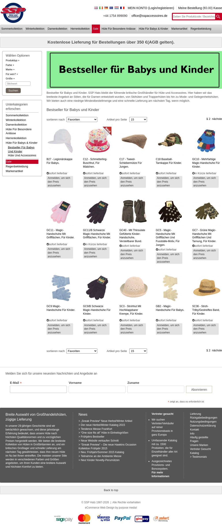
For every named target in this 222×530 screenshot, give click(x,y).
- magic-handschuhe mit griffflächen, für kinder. (60, 234)
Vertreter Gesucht (200, 449)
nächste (217, 119)
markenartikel (179, 28)
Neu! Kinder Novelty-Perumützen (100, 460)
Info (192, 433)
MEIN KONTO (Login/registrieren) (151, 8)
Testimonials (199, 456)
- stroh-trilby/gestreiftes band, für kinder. (206, 310)
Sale (8, 161)
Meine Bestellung (190, 8)
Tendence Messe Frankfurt (96, 429)
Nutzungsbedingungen (203, 421)
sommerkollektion (11, 28)
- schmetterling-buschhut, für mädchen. (95, 163)
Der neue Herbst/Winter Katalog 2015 (103, 425)
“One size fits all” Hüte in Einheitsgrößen (104, 432)
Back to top (111, 490)
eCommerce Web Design (100, 507)
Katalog (194, 453)
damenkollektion (57, 28)
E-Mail (16, 383)
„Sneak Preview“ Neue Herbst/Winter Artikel (106, 421)
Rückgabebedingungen (203, 417)
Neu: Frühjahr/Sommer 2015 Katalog (102, 452)
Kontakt (194, 429)
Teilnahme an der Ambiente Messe (101, 456)
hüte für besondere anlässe (118, 28)
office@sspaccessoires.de (149, 15)
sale (95, 28)
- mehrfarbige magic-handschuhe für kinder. (206, 163)
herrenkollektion (80, 28)
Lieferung (195, 413)
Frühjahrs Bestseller (92, 436)
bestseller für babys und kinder (21, 149)
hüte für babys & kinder (153, 28)
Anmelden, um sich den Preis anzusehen (59, 181)
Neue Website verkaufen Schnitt (100, 440)
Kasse (217, 8)
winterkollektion (35, 28)
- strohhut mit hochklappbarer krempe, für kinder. (131, 310)
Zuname (133, 383)
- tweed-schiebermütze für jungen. (130, 163)
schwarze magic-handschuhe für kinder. (97, 310)
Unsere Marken (199, 445)
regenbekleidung (201, 28)
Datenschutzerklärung (203, 425)
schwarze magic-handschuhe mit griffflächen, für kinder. (97, 234)
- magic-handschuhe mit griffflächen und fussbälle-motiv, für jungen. (168, 238)
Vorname (75, 383)
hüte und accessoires (22, 155)
